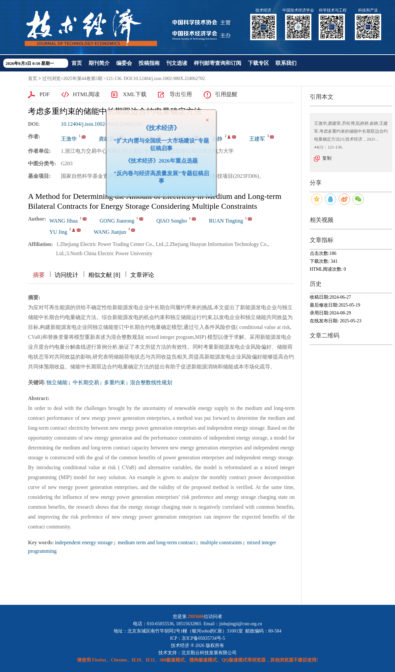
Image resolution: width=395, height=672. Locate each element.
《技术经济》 (158, 125)
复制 (326, 158)
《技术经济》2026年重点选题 (158, 158)
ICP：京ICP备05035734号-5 (197, 638)
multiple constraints (220, 542)
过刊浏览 (51, 78)
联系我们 (286, 63)
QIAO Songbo (171, 221)
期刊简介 (99, 63)
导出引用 (181, 94)
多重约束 (114, 382)
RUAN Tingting (226, 221)
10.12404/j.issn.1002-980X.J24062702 (102, 124)
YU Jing (58, 232)
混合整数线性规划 (150, 382)
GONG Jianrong (117, 221)
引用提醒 (226, 94)
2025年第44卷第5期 (82, 78)
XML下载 (134, 94)
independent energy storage (84, 542)
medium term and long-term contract (156, 542)
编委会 (124, 63)
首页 (76, 63)
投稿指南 (149, 63)
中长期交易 (85, 382)
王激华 (69, 139)
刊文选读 (176, 63)
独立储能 (56, 382)
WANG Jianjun (110, 232)
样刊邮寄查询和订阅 (217, 63)
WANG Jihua (63, 221)
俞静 (217, 139)
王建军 (257, 139)
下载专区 (258, 63)
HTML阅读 (86, 94)
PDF (45, 94)
